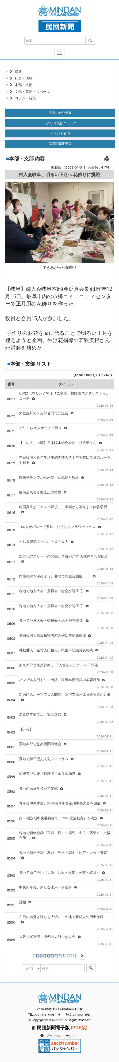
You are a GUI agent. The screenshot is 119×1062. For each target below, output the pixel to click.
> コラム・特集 (21, 98)
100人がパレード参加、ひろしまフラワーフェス (60, 526)
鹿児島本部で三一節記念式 (42, 714)
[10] (72, 955)
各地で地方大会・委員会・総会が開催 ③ (53, 590)
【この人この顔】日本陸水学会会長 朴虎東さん (60, 442)
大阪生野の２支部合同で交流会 (46, 413)
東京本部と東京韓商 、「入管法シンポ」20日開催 (58, 665)
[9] (67, 955)
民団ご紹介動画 (60, 113)
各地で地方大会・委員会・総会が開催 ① (53, 620)
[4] (47, 955)
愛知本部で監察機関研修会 (42, 743)
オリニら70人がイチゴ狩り (43, 427)
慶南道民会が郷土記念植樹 (42, 492)
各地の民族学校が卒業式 (41, 788)
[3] (43, 955)
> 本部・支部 (19, 84)
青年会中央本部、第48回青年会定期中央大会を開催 (62, 803)
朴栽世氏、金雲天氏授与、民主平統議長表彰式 (58, 650)
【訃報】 (26, 729)
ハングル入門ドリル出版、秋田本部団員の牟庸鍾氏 (62, 679)
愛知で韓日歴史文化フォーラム (46, 758)
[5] (51, 955)
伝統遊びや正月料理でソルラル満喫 (50, 773)
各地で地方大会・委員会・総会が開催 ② (53, 605)
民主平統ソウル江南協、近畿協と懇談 (51, 477)
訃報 (25, 902)
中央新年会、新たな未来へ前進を (48, 887)
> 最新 (14, 71)
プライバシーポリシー (62, 1036)
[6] (55, 955)
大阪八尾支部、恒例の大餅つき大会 (50, 936)
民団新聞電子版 (60, 143)
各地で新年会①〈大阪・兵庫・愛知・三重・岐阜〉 (62, 872)
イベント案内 (60, 133)
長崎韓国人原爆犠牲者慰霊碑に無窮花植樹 (55, 635)
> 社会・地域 (19, 78)
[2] (39, 955)
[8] (63, 955)
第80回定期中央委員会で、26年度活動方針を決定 (61, 818)
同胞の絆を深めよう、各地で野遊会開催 (57, 576)
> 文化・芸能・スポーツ (28, 91)
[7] (59, 955)
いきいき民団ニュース (60, 123)
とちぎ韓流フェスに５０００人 (46, 541)
